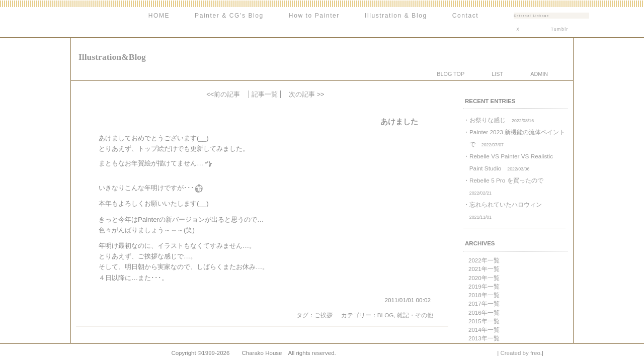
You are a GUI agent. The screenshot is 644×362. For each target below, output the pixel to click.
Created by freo (520, 353)
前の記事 (227, 94)
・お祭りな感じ (498, 120)
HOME (159, 15)
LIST (497, 74)
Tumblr (560, 29)
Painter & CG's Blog (229, 15)
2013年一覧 (484, 338)
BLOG (385, 315)
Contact (465, 15)
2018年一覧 (484, 295)
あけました (399, 122)
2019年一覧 (484, 287)
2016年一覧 (484, 313)
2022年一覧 (484, 260)
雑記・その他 (415, 315)
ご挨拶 (323, 315)
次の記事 (302, 94)
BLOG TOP (450, 74)
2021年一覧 (484, 269)
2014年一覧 (484, 330)
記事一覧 (265, 94)
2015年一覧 (484, 321)
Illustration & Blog (396, 15)
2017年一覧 (484, 304)
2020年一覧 (484, 278)
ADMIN (539, 74)
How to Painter (314, 15)
